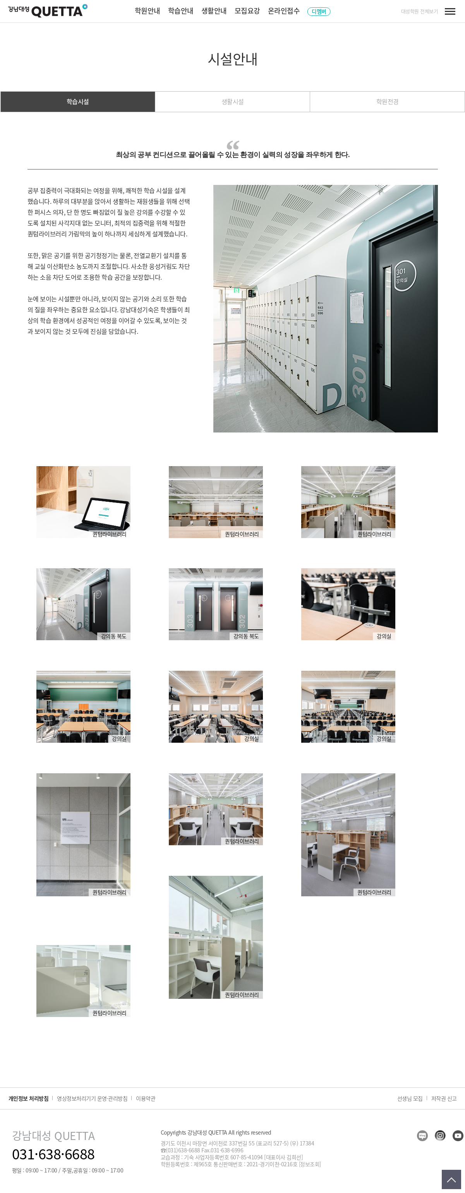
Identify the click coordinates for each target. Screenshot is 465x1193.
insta (440, 1136)
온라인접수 (284, 10)
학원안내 (147, 10)
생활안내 (214, 10)
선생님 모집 (410, 1098)
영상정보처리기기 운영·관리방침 (92, 1098)
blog (422, 1136)
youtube (458, 1136)
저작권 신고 (444, 1098)
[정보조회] (310, 1164)
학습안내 (181, 10)
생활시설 (232, 101)
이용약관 (145, 1098)
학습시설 (78, 101)
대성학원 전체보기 (419, 11)
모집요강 (247, 10)
